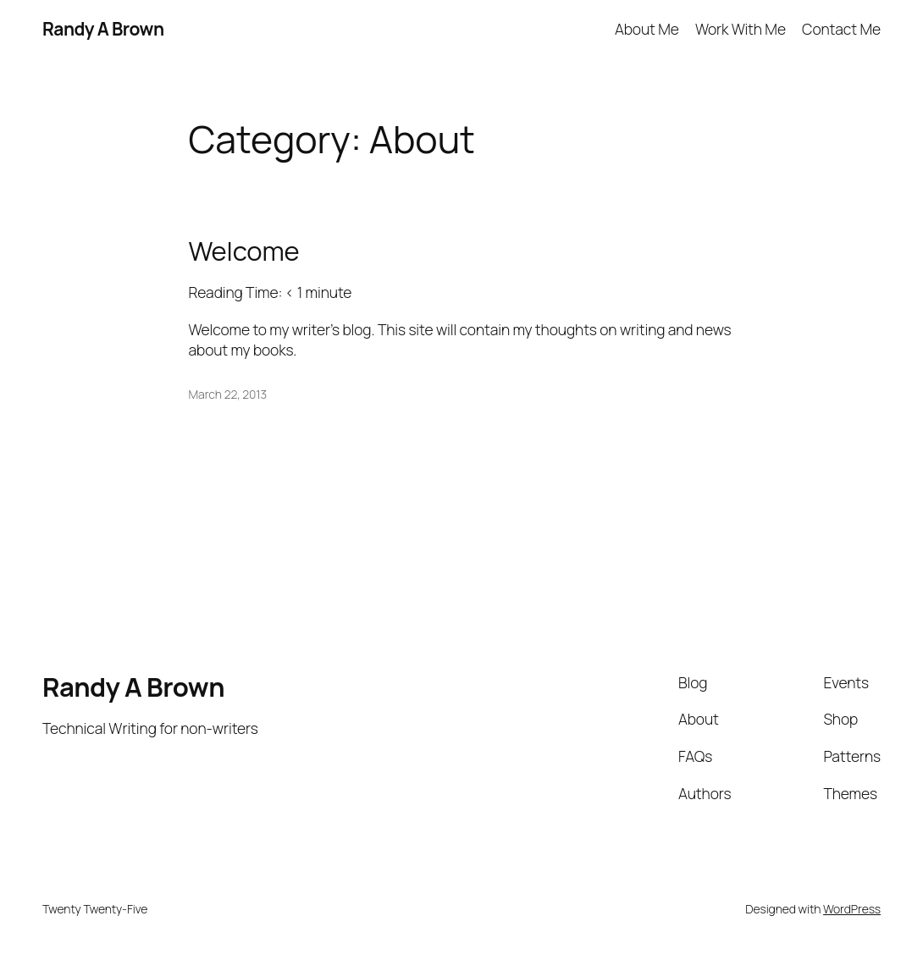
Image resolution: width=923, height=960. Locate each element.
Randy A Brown (103, 29)
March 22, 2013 (228, 394)
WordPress (852, 909)
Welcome (244, 251)
